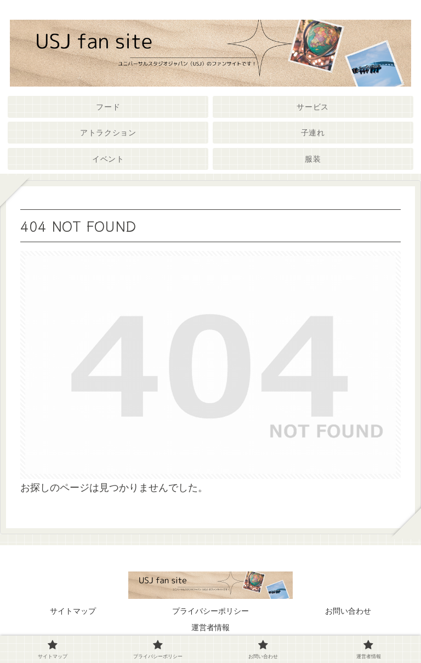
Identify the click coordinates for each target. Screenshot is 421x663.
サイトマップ (73, 611)
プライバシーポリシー (210, 611)
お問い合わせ (348, 611)
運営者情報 (210, 627)
